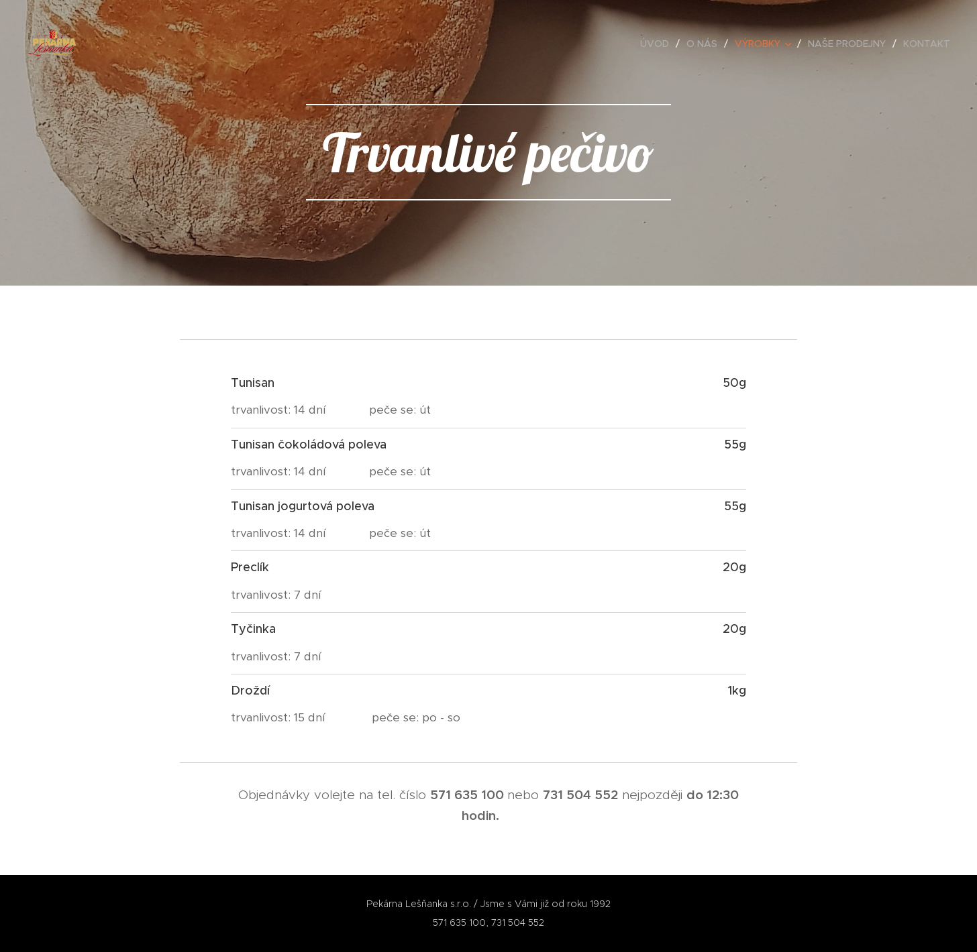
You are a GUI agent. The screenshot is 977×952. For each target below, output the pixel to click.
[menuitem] (658, 43)
